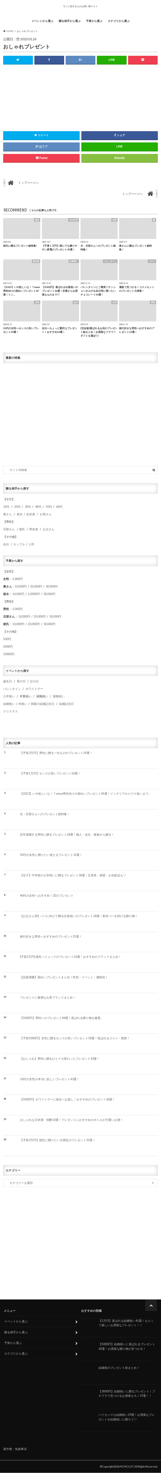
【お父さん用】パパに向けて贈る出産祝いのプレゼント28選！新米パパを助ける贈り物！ (79, 916)
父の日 (34, 681)
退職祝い (59, 696)
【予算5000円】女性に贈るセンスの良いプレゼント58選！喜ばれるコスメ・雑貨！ (75, 1038)
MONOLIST (127, 1466)
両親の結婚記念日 (42, 704)
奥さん (7, 514)
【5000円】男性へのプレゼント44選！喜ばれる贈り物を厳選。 (61, 1018)
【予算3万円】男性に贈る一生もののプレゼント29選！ (56, 753)
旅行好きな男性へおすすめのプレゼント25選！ (51, 936)
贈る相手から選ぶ (69, 21)
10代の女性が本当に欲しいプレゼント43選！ (49, 1079)
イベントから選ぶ (42, 21)
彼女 (20, 514)
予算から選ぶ (94, 21)
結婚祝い (9, 704)
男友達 (33, 529)
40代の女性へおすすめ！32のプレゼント (47, 895)
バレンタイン (12, 689)
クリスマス (10, 711)
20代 (17, 506)
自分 (6, 544)
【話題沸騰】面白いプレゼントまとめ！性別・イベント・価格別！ (64, 977)
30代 (28, 506)
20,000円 (36, 586)
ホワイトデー (34, 689)
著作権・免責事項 (15, 1449)
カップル (19, 544)
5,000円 (17, 579)
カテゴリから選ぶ (119, 21)
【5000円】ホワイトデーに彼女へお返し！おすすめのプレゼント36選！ (67, 1099)
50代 (48, 506)
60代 (59, 506)
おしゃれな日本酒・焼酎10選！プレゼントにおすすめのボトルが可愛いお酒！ (71, 1120)
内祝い (22, 704)
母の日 (21, 681)
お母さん (46, 514)
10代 (6, 506)
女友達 (30, 514)
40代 (38, 506)
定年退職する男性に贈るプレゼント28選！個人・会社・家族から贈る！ (67, 834)
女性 (9, 499)
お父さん (49, 529)
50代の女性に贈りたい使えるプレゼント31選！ (51, 855)
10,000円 (21, 586)
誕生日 (7, 681)
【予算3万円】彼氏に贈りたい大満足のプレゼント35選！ (57, 1140)
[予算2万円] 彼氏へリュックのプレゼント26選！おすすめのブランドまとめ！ (70, 956)
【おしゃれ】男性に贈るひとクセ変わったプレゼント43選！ (60, 1058)
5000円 (8, 646)
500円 (7, 639)
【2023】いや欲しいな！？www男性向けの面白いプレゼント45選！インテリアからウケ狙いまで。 (85, 793)
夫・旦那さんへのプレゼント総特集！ (45, 814)
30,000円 (52, 586)
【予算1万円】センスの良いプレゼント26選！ (50, 773)
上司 (31, 544)
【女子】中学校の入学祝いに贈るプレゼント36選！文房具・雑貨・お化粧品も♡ (73, 875)
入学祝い (9, 696)
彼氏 (22, 529)
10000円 (8, 654)
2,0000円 (34, 594)
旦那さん (9, 529)
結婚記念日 (66, 704)
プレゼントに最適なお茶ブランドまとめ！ (48, 997)
